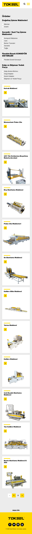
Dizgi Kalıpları (7, 73)
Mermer (6, 24)
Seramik (6, 45)
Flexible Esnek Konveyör (11, 59)
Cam (4, 40)
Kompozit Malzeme (9, 38)
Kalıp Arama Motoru (10, 71)
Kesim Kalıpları (8, 76)
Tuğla (5, 48)
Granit (5, 26)
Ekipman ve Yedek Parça (11, 78)
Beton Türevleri (8, 43)
